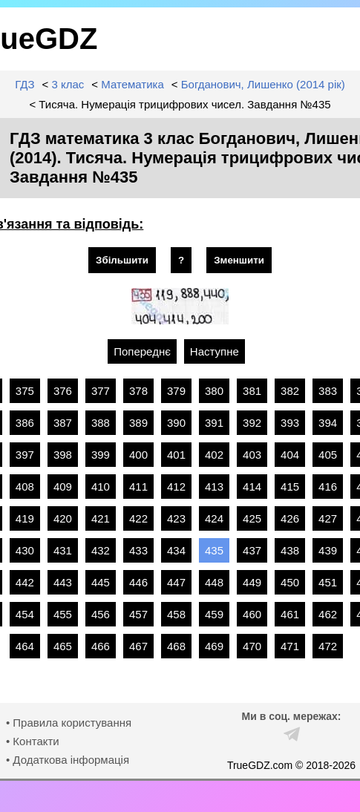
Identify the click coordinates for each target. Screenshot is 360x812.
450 (290, 582)
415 (290, 486)
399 (100, 454)
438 (290, 550)
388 (100, 422)
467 (138, 646)
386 (25, 422)
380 (214, 390)
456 (100, 614)
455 (62, 614)
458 (176, 614)
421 (100, 518)
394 (327, 422)
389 (138, 422)
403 (252, 454)
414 (252, 486)
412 (176, 486)
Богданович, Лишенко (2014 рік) (263, 84)
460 (252, 614)
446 (138, 582)
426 (290, 518)
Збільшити (122, 260)
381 (252, 390)
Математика (132, 84)
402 (214, 454)
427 (327, 518)
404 (290, 454)
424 (214, 518)
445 (100, 582)
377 (100, 390)
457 (138, 614)
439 (327, 550)
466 (100, 646)
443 (62, 582)
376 (62, 390)
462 (327, 614)
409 (62, 486)
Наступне (214, 351)
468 (176, 646)
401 (176, 454)
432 (100, 550)
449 (252, 582)
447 (176, 582)
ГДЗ (24, 84)
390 (176, 422)
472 (327, 646)
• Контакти (32, 741)
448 (214, 582)
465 (62, 646)
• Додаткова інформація (67, 759)
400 (138, 454)
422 (138, 518)
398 (62, 454)
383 (327, 390)
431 (62, 550)
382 (290, 390)
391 (214, 422)
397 (25, 454)
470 (252, 646)
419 (25, 518)
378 (138, 390)
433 (138, 550)
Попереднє (142, 351)
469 (214, 646)
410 (100, 486)
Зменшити (239, 260)
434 (176, 550)
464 (25, 646)
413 (214, 486)
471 (290, 646)
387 (62, 422)
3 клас (67, 84)
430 (25, 550)
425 (252, 518)
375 (25, 390)
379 (176, 390)
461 (290, 614)
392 (252, 422)
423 (176, 518)
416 (327, 486)
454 (25, 614)
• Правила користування (68, 722)
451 (327, 582)
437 (252, 550)
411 (138, 486)
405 (327, 454)
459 (214, 614)
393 (290, 422)
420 (62, 518)
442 (25, 582)
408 (25, 486)
